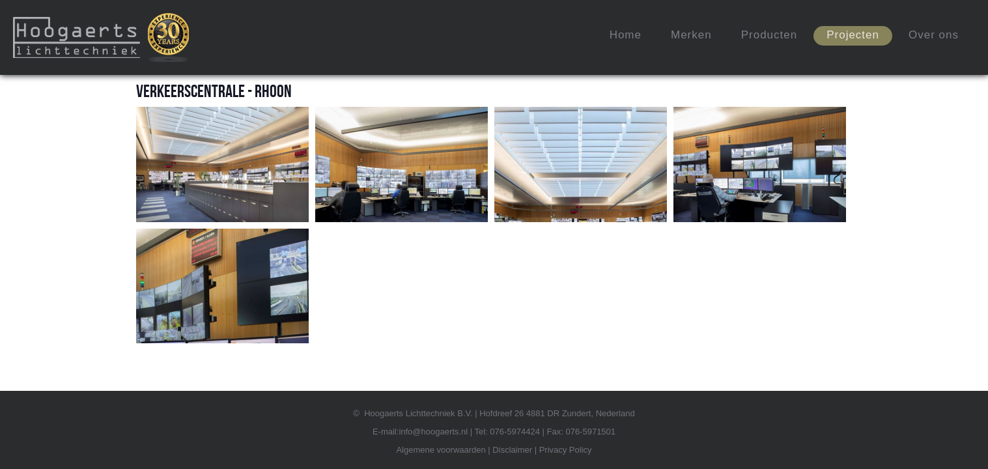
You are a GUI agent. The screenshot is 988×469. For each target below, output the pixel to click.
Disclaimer (512, 450)
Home (626, 35)
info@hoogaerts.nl (433, 431)
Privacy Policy (565, 450)
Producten (769, 35)
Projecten (852, 35)
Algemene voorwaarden (440, 450)
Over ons (934, 35)
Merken (691, 35)
